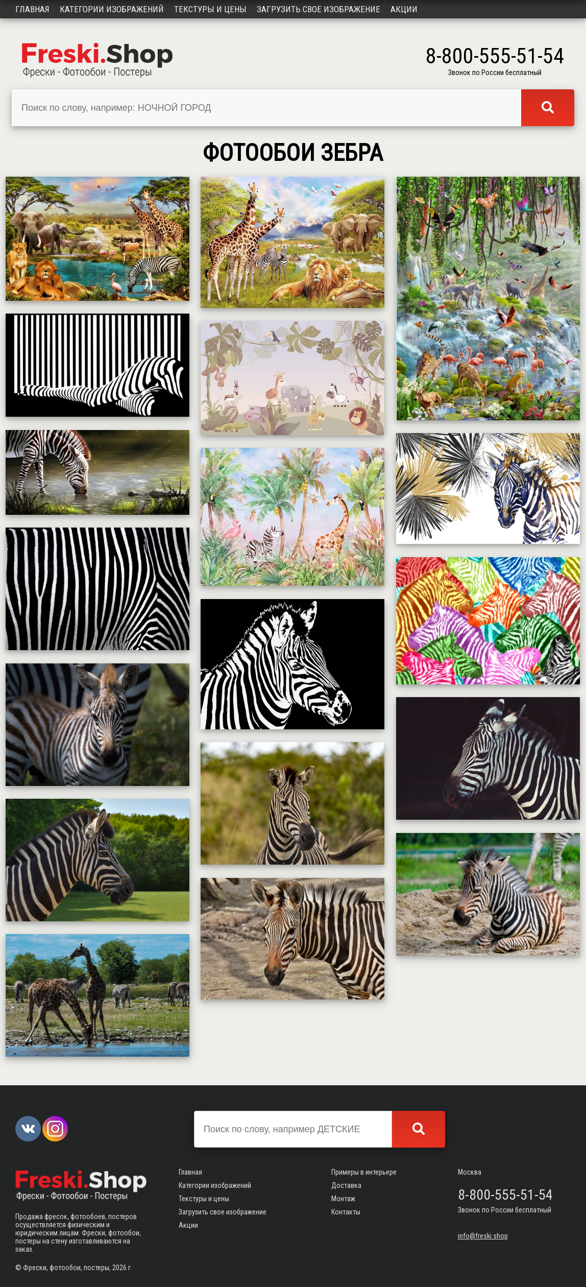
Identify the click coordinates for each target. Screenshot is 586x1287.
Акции (404, 9)
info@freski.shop (483, 1236)
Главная (32, 9)
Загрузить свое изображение (318, 9)
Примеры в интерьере (364, 1172)
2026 (119, 1268)
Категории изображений (112, 9)
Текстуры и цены (210, 9)
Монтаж (343, 1199)
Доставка (346, 1185)
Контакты (345, 1212)
